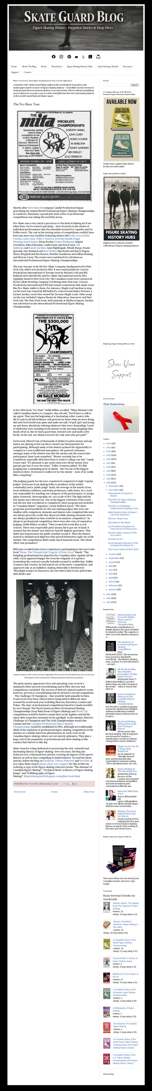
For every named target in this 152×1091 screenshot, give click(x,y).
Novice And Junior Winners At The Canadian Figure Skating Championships (127, 699)
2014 (108, 598)
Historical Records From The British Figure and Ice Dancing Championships (127, 620)
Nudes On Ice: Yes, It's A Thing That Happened (128, 749)
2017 (108, 478)
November (114, 490)
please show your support (53, 764)
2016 (108, 482)
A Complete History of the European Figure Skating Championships (124, 992)
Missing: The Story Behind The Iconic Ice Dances (127, 813)
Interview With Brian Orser (128, 792)
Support (15, 72)
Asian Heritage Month (108, 66)
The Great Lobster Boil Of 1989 (123, 549)
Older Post (89, 792)
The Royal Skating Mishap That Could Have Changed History (127, 725)
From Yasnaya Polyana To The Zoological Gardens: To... (123, 544)
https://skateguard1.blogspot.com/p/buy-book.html (52, 776)
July (111, 566)
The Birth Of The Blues (119, 522)
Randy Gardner (37, 248)
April (111, 577)
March (112, 581)
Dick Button (34, 207)
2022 (108, 459)
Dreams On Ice (115, 539)
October (113, 554)
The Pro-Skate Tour (118, 518)
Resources (127, 66)
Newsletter (57, 66)
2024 (109, 451)
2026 (109, 443)
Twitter (59, 760)
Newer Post (19, 792)
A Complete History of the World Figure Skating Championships (124, 943)
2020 (109, 467)
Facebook (48, 760)
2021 (108, 463)
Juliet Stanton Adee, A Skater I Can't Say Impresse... (122, 513)
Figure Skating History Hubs (80, 66)
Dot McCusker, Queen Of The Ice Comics (122, 533)
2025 (108, 447)
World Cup (82, 711)
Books (44, 66)
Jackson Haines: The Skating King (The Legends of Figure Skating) (126, 906)
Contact (27, 72)
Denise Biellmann (64, 241)
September (114, 558)
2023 (108, 455)
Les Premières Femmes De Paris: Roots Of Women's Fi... (123, 527)
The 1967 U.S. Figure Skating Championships (122, 500)
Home (14, 66)
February (113, 585)
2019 (108, 471)
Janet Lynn (29, 238)
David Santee (30, 241)
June (111, 570)
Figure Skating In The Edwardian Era (127, 770)
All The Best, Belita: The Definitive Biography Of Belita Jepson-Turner (127, 673)
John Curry (76, 235)
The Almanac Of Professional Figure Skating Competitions (127, 646)
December (114, 486)
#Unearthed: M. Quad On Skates (120, 494)
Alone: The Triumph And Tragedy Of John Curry (46, 552)
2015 (108, 594)
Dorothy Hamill (63, 238)
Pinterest (69, 760)
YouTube (84, 760)
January (113, 589)
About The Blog (29, 66)
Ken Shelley (50, 251)
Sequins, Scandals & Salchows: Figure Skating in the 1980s (125, 924)
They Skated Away (114, 404)
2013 (108, 602)
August (112, 562)
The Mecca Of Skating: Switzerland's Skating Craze (123, 507)
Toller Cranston (45, 238)
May (111, 573)
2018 (108, 475)
